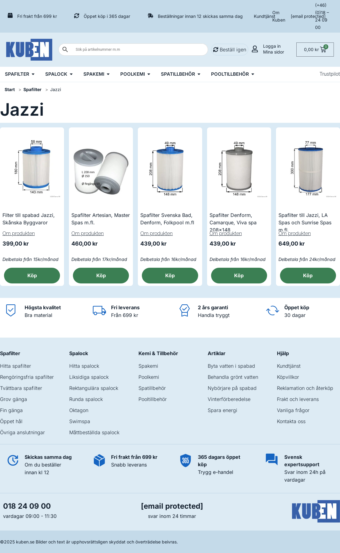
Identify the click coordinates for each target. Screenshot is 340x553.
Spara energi (222, 410)
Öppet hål (11, 421)
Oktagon (78, 410)
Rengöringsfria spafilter (27, 377)
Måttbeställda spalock (94, 432)
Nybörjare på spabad (232, 388)
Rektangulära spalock (93, 388)
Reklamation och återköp (305, 388)
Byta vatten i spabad (231, 366)
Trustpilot (329, 74)
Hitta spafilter (15, 366)
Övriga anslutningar (22, 432)
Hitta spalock (84, 366)
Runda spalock (86, 399)
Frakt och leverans (298, 399)
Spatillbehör (152, 388)
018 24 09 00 (27, 506)
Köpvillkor (288, 377)
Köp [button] (32, 275)
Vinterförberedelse (229, 399)
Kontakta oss (291, 421)
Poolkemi (148, 377)
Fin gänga (11, 410)
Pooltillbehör (152, 399)
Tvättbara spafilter (21, 388)
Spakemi (148, 366)
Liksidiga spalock (89, 377)
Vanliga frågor (293, 410)
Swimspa (79, 421)
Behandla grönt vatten (233, 377)
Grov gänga (13, 399)
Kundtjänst (264, 16)
